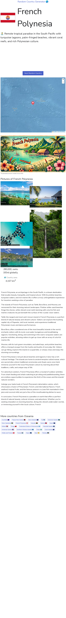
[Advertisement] (33, 57)
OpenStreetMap (61, 131)
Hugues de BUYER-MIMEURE (13, 249)
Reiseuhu (7, 204)
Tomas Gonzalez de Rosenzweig (13, 433)
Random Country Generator (32, 1)
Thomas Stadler (9, 390)
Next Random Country (33, 73)
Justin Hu (8, 319)
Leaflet (54, 131)
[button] (33, 103)
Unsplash (14, 204)
